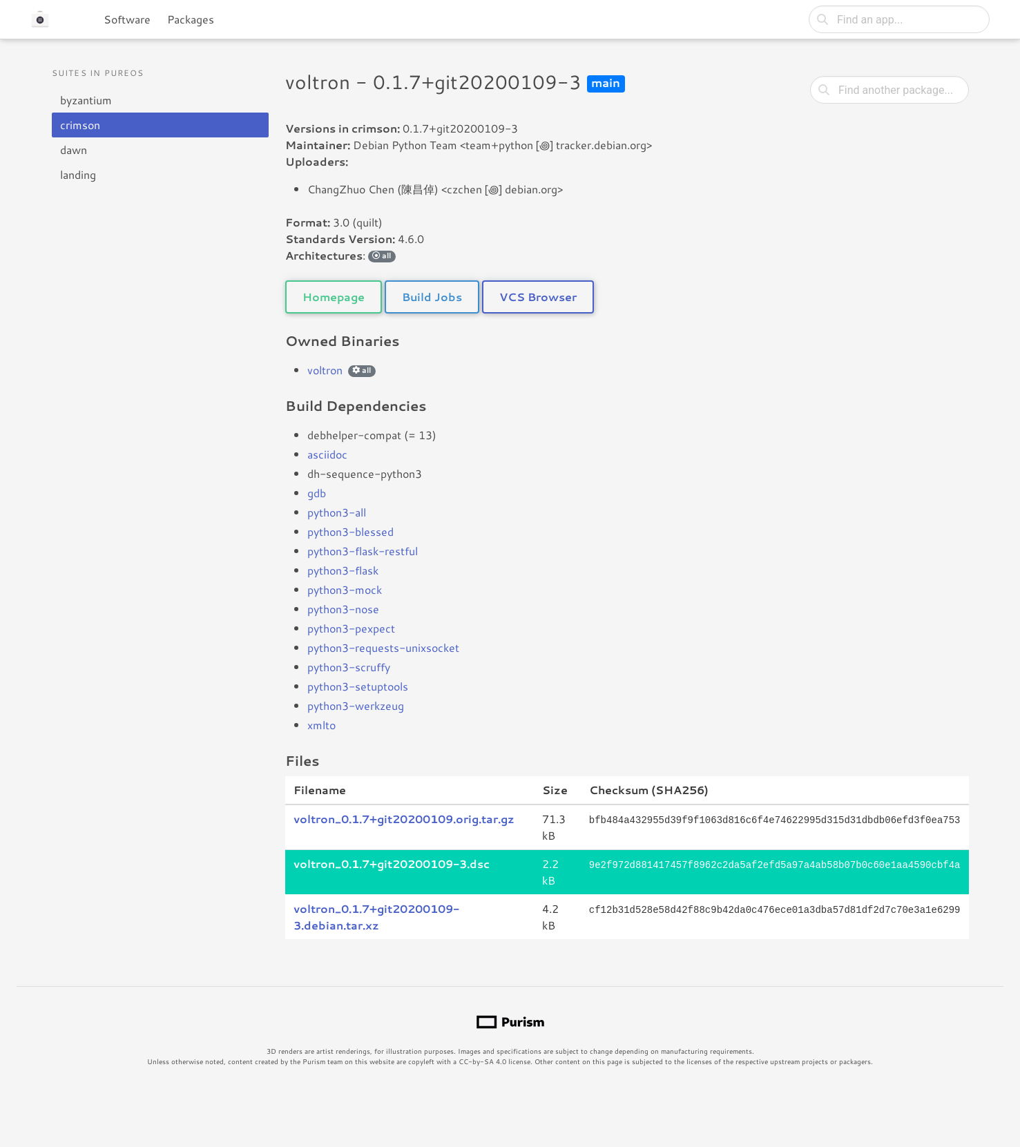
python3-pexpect (351, 628)
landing (78, 174)
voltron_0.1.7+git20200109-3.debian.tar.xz (376, 916)
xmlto (321, 725)
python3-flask (342, 570)
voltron (325, 370)
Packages (190, 19)
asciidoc (327, 454)
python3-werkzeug (355, 705)
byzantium (86, 100)
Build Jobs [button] (432, 297)
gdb (316, 493)
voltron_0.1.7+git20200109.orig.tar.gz (404, 819)
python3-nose (343, 609)
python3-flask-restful (362, 551)
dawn (73, 149)
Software (127, 19)
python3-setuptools (357, 686)
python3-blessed (350, 531)
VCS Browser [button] (538, 297)
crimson (80, 125)
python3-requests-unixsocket (383, 647)
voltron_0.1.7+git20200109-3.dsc (392, 863)
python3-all (336, 512)
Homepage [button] (333, 297)
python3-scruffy (348, 667)
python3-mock (344, 589)
